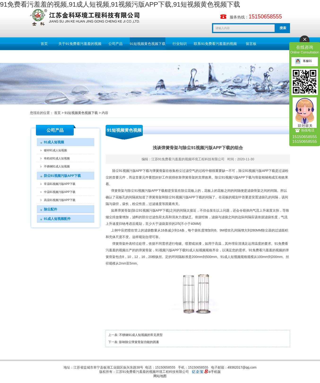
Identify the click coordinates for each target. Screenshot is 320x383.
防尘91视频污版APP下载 (62, 176)
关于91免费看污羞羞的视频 (79, 44)
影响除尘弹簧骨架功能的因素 (139, 342)
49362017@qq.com (242, 367)
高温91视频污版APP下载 (59, 200)
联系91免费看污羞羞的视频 (215, 44)
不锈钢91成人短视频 (57, 166)
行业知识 (180, 44)
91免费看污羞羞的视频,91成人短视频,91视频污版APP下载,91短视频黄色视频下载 (120, 4)
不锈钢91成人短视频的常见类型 (140, 335)
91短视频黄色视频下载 (148, 44)
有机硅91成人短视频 (57, 158)
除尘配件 (50, 209)
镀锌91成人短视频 (55, 150)
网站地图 (160, 376)
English (44, 56)
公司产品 (115, 44)
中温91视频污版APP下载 (59, 192)
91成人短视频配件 (57, 219)
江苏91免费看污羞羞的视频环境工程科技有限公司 (188, 159)
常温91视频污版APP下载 (59, 184)
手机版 (216, 372)
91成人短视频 (54, 142)
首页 (44, 44)
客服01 (303, 61)
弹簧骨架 (159, 171)
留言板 (251, 44)
